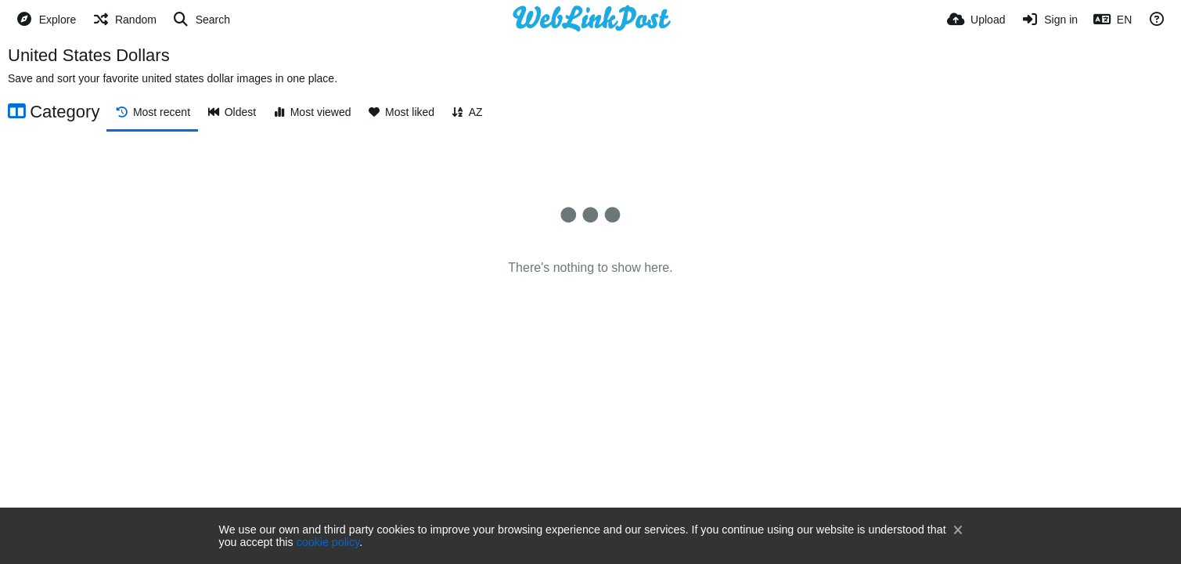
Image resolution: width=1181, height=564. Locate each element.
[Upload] (976, 19)
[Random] (124, 19)
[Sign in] (1049, 19)
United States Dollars (89, 55)
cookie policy (328, 542)
